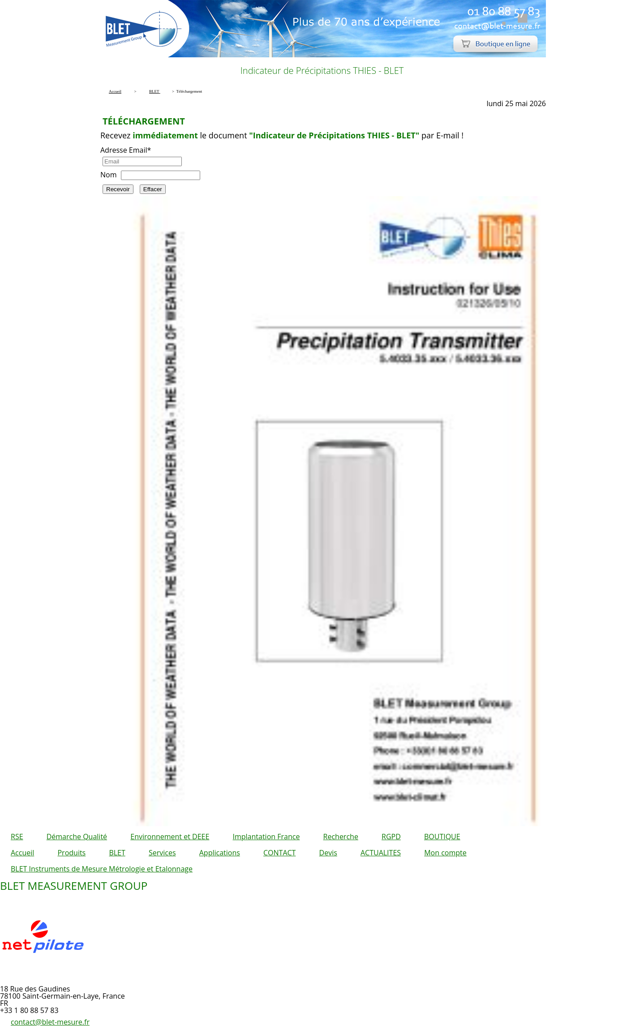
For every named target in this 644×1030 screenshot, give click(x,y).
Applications (219, 853)
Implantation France (266, 836)
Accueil (22, 853)
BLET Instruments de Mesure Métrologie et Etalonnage (102, 869)
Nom (108, 175)
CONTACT (279, 853)
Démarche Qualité (77, 836)
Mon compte (445, 853)
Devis (328, 853)
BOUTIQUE (442, 836)
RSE (17, 836)
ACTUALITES (381, 853)
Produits (71, 853)
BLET (117, 853)
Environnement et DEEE (169, 836)
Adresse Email (125, 150)
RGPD (391, 836)
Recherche (340, 836)
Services (162, 853)
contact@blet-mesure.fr (50, 1022)
